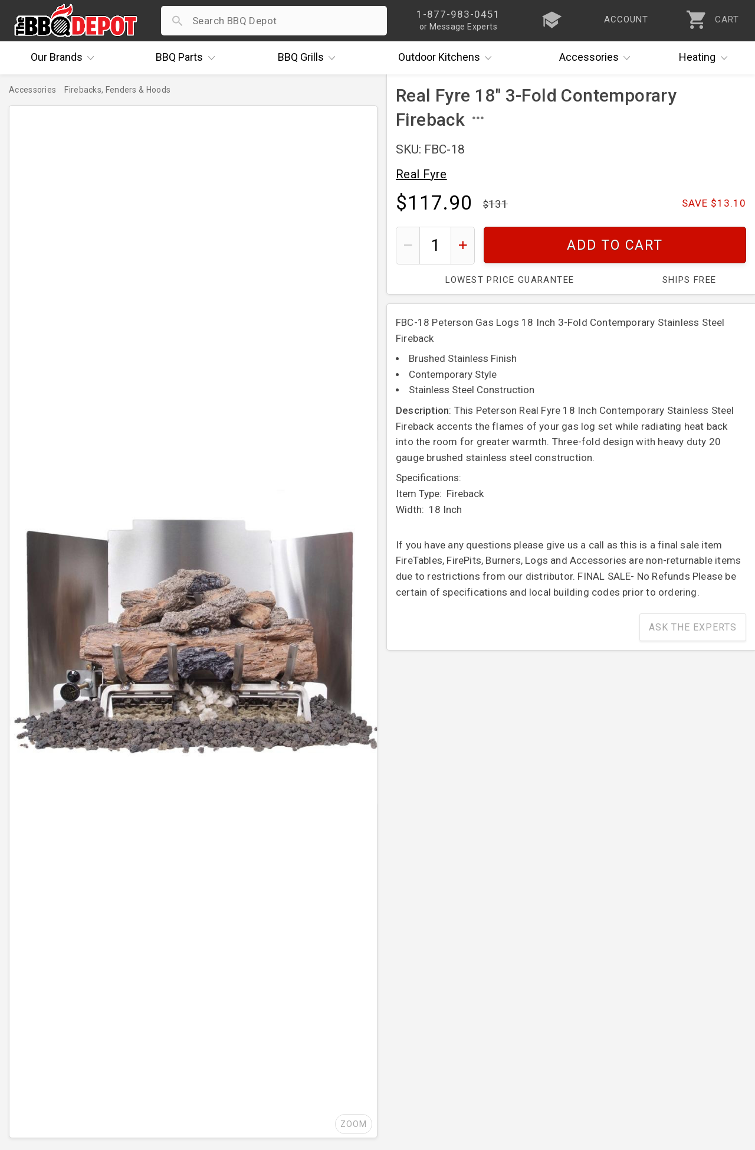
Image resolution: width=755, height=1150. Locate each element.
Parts (188, 57)
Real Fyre (421, 174)
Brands (65, 57)
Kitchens (448, 57)
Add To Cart (615, 245)
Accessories (597, 57)
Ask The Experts (693, 627)
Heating (706, 57)
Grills (310, 57)
